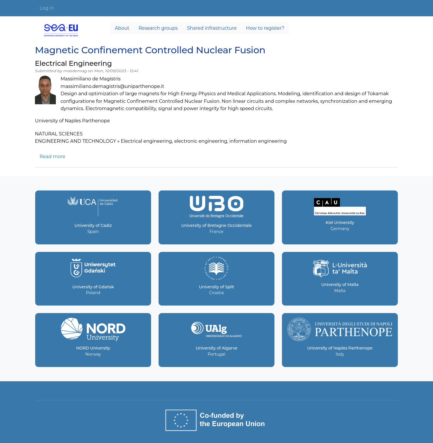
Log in (47, 8)
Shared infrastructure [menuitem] (212, 28)
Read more (52, 156)
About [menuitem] (122, 28)
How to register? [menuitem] (265, 28)
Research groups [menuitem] (158, 28)
